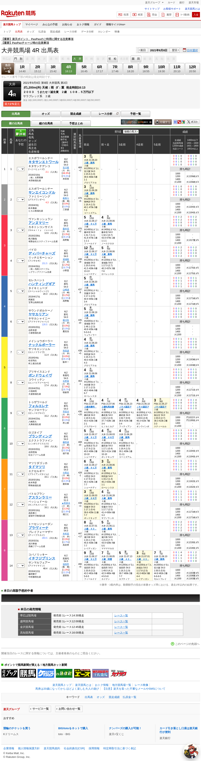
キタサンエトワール (43, 162)
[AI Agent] (190, 750)
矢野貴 (66, 381)
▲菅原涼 (66, 503)
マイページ (31, 24)
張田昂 (66, 564)
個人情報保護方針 (29, 748)
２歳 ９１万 (90, 224)
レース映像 (141, 684)
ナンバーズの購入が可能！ (125, 728)
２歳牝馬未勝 (107, 407)
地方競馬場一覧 (121, 684)
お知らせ (67, 24)
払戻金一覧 (129, 697)
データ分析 (87, 31)
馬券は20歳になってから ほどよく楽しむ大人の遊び (67, 688)
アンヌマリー (38, 223)
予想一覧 (135, 113)
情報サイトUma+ (115, 24)
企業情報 (8, 748)
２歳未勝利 (90, 407)
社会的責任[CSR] (74, 748)
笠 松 (112, 58)
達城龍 (66, 259)
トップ (7, 31)
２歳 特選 (106, 559)
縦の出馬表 (46, 123)
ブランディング (40, 436)
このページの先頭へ (187, 643)
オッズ (30, 31)
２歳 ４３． (90, 529)
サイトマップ (152, 8)
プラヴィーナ (38, 528)
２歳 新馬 (89, 163)
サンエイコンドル (41, 192)
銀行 (181, 2)
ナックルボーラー (41, 345)
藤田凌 (66, 442)
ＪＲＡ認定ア (125, 407)
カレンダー (104, 31)
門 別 (18, 58)
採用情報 (94, 748)
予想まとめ (76, 123)
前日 (143, 50)
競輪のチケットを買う (17, 728)
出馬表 (19, 31)
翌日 (174, 50)
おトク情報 (83, 24)
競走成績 (55, 31)
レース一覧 (121, 615)
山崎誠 (66, 289)
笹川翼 (66, 167)
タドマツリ (36, 467)
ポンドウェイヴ (40, 375)
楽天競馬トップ (12, 24)
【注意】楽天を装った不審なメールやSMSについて (133, 688)
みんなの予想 (50, 24)
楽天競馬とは (192, 8)
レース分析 (70, 31)
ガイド (97, 24)
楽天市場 (194, 2)
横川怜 (66, 320)
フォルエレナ (38, 406)
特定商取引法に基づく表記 (119, 748)
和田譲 (66, 351)
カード (171, 2)
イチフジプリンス (41, 558)
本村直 (66, 533)
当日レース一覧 (8, 68)
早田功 (66, 411)
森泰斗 (66, 198)
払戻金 (42, 31)
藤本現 (66, 229)
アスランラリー (40, 497)
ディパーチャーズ (41, 253)
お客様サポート (172, 8)
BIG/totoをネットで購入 (73, 728)
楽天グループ (153, 2)
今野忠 (66, 473)
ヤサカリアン (38, 314)
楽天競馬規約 (52, 748)
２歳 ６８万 (107, 437)
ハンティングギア (41, 284)
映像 (117, 31)
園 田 (136, 58)
